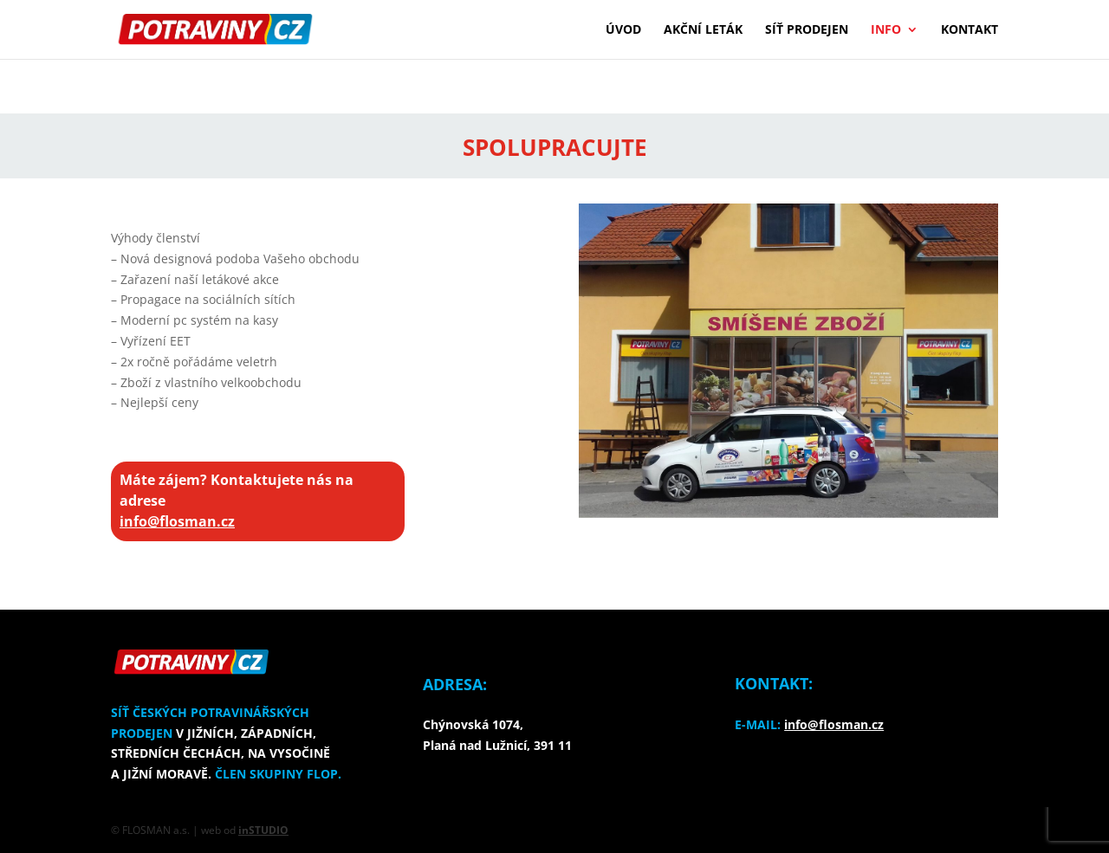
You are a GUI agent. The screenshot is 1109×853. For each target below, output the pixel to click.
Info (886, 30)
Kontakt (969, 30)
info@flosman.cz (177, 521)
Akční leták (703, 30)
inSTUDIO (263, 830)
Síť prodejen (806, 30)
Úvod (623, 30)
